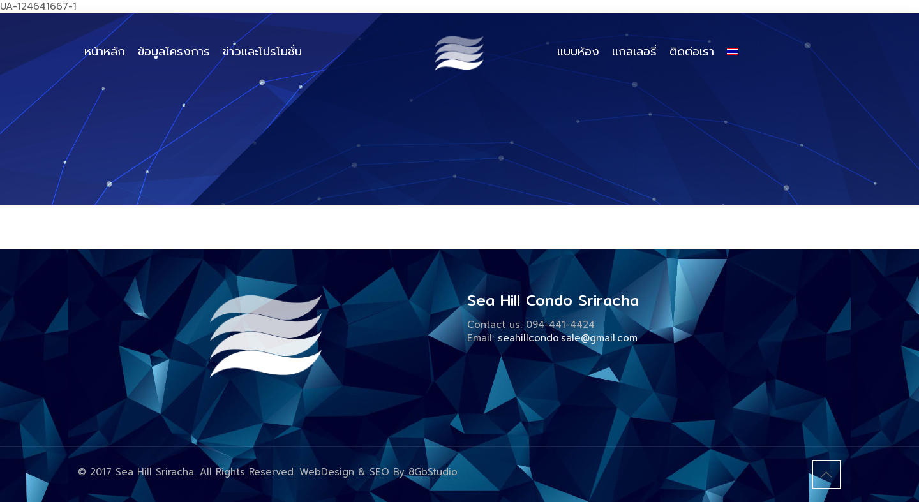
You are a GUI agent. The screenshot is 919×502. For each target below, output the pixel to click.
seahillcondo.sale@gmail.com (568, 338)
